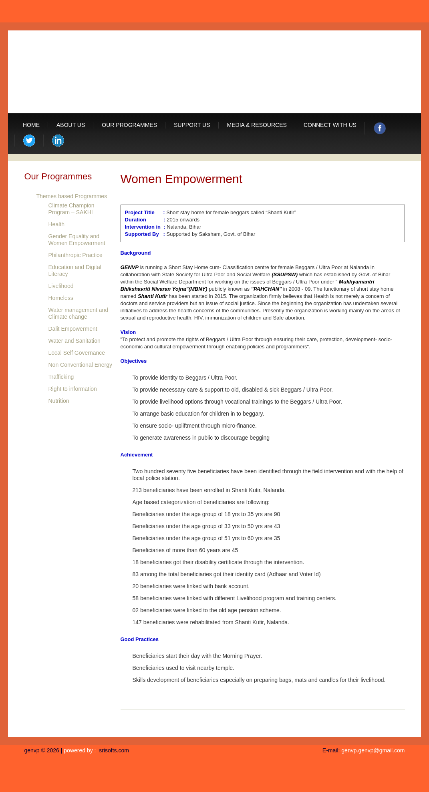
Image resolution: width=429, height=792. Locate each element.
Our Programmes (129, 125)
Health (56, 224)
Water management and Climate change (78, 313)
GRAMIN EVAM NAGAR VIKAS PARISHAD (204, 71)
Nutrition (58, 401)
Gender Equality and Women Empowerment (76, 239)
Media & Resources (257, 125)
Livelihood (61, 286)
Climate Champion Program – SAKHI (71, 208)
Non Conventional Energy (80, 365)
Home (31, 125)
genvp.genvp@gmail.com (373, 750)
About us (70, 125)
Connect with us (330, 125)
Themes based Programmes (71, 196)
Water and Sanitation (74, 341)
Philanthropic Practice (75, 255)
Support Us (192, 125)
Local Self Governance (76, 353)
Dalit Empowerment (72, 329)
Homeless (60, 298)
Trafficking (61, 377)
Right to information (72, 389)
